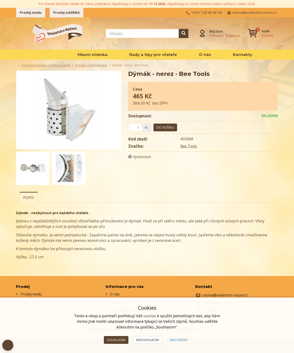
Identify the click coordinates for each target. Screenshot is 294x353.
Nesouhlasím (147, 340)
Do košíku (165, 127)
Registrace (232, 35)
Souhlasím (116, 340)
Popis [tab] (28, 197)
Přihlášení (215, 35)
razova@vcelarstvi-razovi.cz (254, 12)
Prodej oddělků (66, 12)
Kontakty (242, 54)
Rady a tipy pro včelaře (153, 54)
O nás (205, 54)
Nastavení (178, 340)
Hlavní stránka (92, 54)
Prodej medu (31, 12)
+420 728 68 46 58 (206, 12)
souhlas (150, 315)
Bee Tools (189, 146)
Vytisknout (143, 156)
